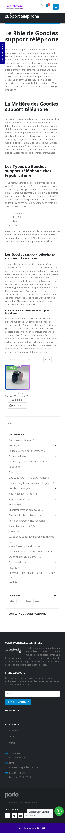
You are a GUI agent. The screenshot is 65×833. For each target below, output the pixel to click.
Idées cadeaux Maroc (20, 493)
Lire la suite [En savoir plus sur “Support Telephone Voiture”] (18, 405)
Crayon (12, 472)
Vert (37, 601)
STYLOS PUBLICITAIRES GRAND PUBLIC (31, 551)
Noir (20, 601)
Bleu (12, 601)
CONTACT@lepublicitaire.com (23, 767)
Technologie (15, 562)
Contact (11, 742)
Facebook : (7, 815)
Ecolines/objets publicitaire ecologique (29, 483)
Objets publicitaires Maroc (23, 515)
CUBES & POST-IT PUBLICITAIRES (27, 477)
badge (12, 445)
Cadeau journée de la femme (25, 450)
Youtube (20, 815)
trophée (13, 582)
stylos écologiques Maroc (23, 546)
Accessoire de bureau (20, 440)
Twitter (14, 815)
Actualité (11, 736)
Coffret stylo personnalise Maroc (26, 461)
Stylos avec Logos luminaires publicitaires (31, 536)
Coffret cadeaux (17, 456)
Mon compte (13, 730)
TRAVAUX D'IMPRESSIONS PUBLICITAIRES (32, 573)
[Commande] (18, 359)
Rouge (28, 601)
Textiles (13, 567)
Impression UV (16, 499)
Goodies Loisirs (17, 488)
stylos (12, 531)
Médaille (13, 504)
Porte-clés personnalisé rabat (25, 520)
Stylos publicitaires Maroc (22, 556)
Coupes (13, 466)
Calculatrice (17, 393)
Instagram (26, 815)
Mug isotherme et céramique (24, 509)
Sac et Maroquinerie (20, 526)
